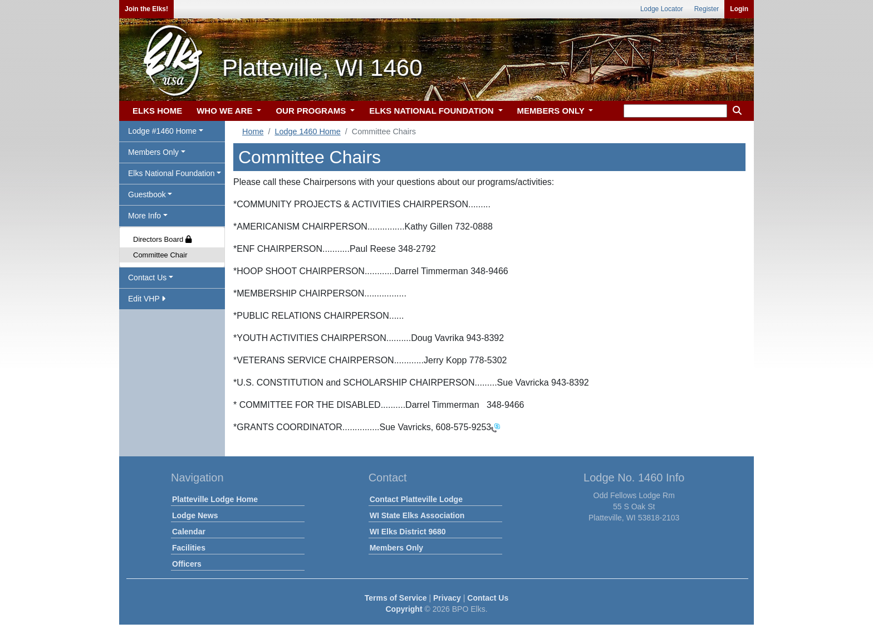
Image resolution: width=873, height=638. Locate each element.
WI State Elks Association (417, 515)
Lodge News (195, 515)
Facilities (188, 547)
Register (706, 9)
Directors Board (162, 239)
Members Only (396, 547)
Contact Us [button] (147, 277)
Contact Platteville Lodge (416, 499)
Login (739, 9)
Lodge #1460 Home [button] (162, 130)
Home (252, 131)
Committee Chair (160, 255)
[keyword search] (675, 111)
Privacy (447, 597)
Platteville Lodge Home (215, 499)
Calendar (188, 531)
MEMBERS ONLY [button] (552, 110)
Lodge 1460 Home (307, 131)
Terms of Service (396, 597)
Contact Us (487, 597)
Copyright (403, 609)
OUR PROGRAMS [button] (312, 110)
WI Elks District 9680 (408, 531)
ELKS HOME (157, 110)
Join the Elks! (146, 9)
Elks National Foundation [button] (171, 173)
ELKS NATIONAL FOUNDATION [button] (432, 110)
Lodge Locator (661, 9)
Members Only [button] (153, 152)
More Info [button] (144, 215)
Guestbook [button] (147, 194)
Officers (187, 563)
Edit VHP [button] (146, 298)
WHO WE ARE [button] (225, 110)
